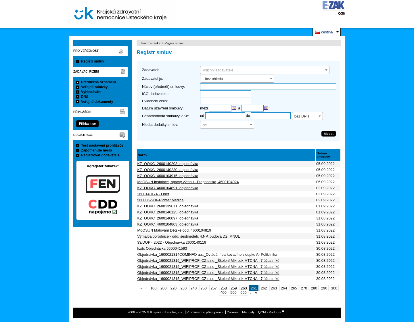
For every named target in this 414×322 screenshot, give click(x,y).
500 (233, 292)
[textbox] (264, 70)
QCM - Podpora (269, 312)
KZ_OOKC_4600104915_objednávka (167, 176)
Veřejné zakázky (94, 87)
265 (294, 288)
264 (284, 288)
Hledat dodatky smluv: (160, 124)
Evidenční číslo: (155, 101)
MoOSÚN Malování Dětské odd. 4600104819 (174, 230)
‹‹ (141, 288)
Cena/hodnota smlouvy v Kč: (165, 116)
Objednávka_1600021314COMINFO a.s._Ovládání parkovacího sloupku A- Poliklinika (207, 254)
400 (223, 292)
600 (243, 292)
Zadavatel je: (152, 78)
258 (224, 288)
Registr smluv (92, 61)
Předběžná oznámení (98, 82)
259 (234, 288)
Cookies (233, 312)
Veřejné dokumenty (97, 102)
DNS (85, 97)
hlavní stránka (150, 43)
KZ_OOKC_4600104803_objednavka (167, 224)
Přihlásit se (87, 123)
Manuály (248, 312)
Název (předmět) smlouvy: (163, 86)
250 (204, 288)
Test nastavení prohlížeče (102, 145)
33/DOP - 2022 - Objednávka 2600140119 (171, 242)
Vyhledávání (91, 92)
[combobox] (264, 70)
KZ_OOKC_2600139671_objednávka (167, 206)
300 (334, 288)
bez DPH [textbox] (301, 116)
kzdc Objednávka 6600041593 (162, 248)
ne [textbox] (205, 125)
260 (244, 288)
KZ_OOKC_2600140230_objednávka (167, 170)
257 (214, 288)
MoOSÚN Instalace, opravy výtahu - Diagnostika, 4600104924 (188, 182)
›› (256, 292)
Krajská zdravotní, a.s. (120, 14)
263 (274, 288)
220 (173, 288)
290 (324, 288)
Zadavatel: (150, 70)
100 (153, 288)
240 (194, 288)
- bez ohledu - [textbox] (214, 79)
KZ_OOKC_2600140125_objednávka (167, 212)
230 (184, 288)
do (248, 115)
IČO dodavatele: (155, 94)
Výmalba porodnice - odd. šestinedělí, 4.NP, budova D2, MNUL (188, 236)
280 (314, 288)
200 (163, 288)
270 (304, 288)
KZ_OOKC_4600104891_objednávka (167, 188)
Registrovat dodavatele (100, 155)
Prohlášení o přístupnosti (205, 312)
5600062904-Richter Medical (161, 200)
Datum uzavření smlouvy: (162, 108)
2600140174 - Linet (153, 194)
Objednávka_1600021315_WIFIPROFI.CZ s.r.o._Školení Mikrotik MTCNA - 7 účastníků (208, 260)
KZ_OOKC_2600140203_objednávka (167, 164)
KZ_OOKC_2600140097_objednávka (167, 218)
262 (264, 288)
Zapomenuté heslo (96, 150)
